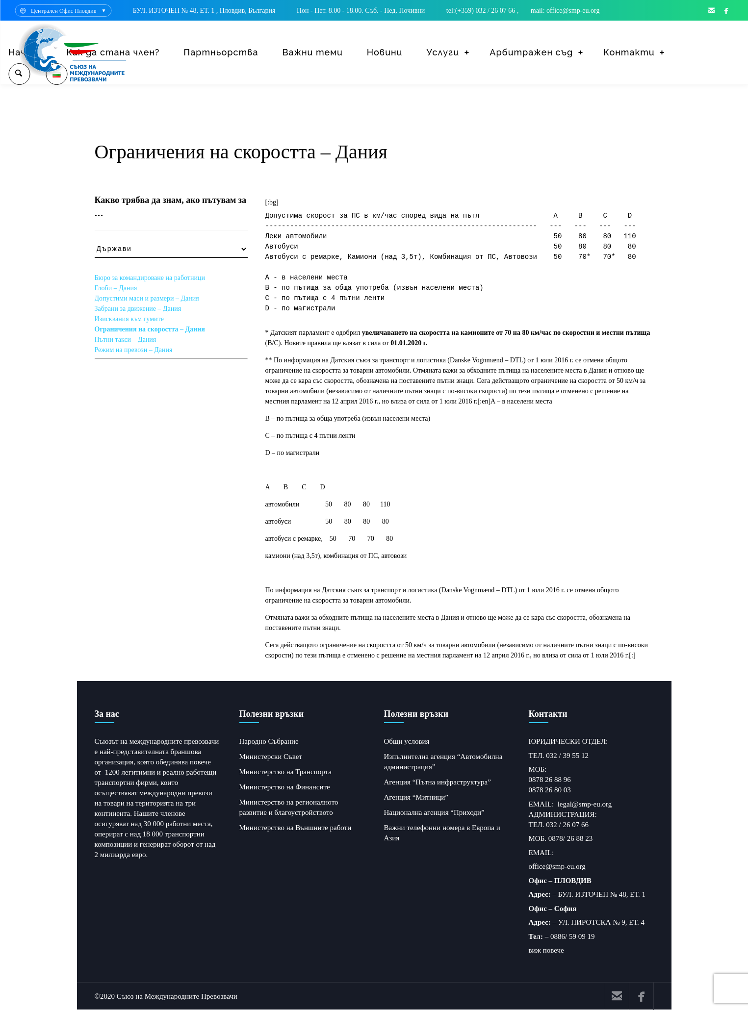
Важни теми (312, 52)
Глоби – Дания (116, 288)
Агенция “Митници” (416, 797)
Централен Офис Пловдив (63, 10)
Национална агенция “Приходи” (434, 812)
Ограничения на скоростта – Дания (150, 329)
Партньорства (220, 52)
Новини (385, 52)
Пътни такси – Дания (125, 339)
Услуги (442, 52)
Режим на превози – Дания (134, 350)
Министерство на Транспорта (285, 772)
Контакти (628, 52)
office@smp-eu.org (557, 866)
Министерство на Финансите (284, 787)
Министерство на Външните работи (295, 828)
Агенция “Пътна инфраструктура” (437, 782)
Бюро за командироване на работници (150, 277)
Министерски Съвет (270, 756)
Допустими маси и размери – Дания (147, 298)
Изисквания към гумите (129, 319)
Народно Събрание (269, 741)
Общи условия (407, 741)
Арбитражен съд (531, 52)
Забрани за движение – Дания (138, 308)
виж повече (546, 950)
